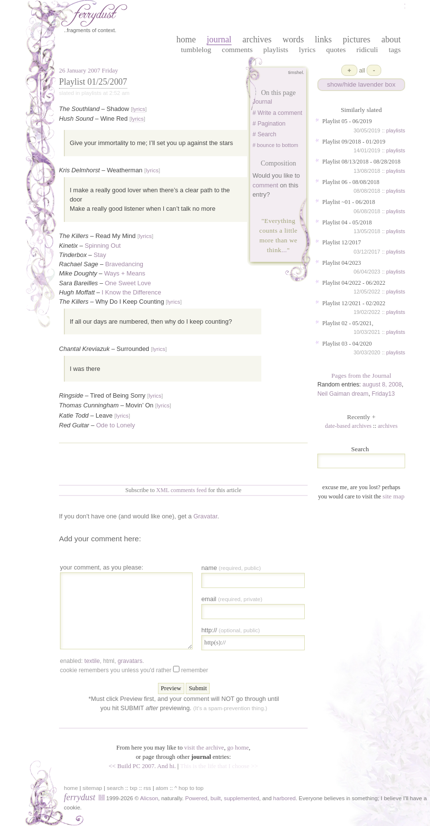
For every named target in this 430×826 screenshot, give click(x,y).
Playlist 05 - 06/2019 (347, 121)
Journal (262, 101)
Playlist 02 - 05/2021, (347, 323)
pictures (357, 39)
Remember (194, 670)
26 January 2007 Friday (88, 70)
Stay (100, 254)
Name (231, 567)
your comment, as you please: (101, 567)
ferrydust (79, 797)
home (186, 39)
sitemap (92, 788)
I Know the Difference (131, 292)
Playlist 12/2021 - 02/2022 (353, 303)
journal (219, 39)
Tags (395, 49)
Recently (361, 417)
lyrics (138, 109)
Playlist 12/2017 (341, 242)
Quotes (336, 49)
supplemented (241, 798)
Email (231, 599)
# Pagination (269, 123)
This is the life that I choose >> (219, 766)
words (293, 39)
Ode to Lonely (115, 425)
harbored (284, 798)
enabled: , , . (102, 661)
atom (162, 788)
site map (394, 496)
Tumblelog (196, 49)
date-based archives (348, 425)
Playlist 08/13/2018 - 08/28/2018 (361, 161)
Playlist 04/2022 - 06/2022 (353, 282)
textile (92, 661)
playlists (395, 130)
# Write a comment (277, 113)
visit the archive (204, 747)
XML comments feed (181, 490)
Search (360, 449)
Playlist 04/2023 (341, 262)
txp (133, 788)
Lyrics (307, 49)
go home (238, 747)
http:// (230, 630)
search (115, 788)
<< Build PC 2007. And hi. (142, 766)
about (391, 39)
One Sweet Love (128, 283)
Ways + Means (124, 273)
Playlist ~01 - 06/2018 (348, 202)
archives (257, 39)
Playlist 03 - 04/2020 (347, 343)
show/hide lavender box (361, 84)
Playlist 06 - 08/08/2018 (350, 182)
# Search (264, 134)
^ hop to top (189, 788)
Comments (237, 49)
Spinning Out (103, 245)
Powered (196, 798)
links (323, 39)
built (216, 798)
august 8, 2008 (382, 384)
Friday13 (382, 393)
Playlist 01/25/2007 (93, 82)
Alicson (149, 798)
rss (147, 788)
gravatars (129, 661)
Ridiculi (367, 49)
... (284, 250)
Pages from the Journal (361, 375)
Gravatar (205, 516)
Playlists (275, 49)
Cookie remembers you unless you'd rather (134, 670)
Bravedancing (124, 264)
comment (265, 185)
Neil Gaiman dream (343, 393)
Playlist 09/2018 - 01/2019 (353, 141)
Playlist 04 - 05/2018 (347, 222)
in (348, 798)
